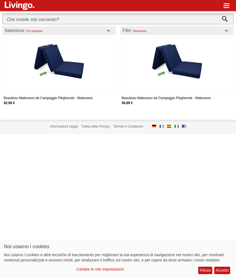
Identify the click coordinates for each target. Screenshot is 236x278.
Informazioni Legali (64, 126)
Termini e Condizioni (128, 126)
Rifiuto (205, 270)
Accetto (222, 270)
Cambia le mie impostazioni (100, 269)
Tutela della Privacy (95, 126)
